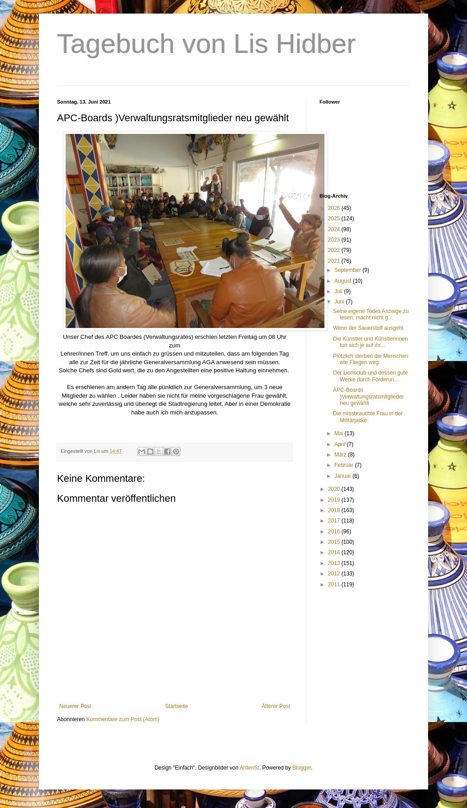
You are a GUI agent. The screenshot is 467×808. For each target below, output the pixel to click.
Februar (344, 465)
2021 (335, 261)
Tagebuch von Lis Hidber (206, 44)
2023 (335, 240)
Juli (339, 291)
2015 (335, 542)
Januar (343, 476)
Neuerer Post (75, 706)
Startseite (176, 706)
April (340, 444)
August (343, 281)
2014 (335, 552)
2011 (335, 584)
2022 (335, 250)
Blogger (301, 768)
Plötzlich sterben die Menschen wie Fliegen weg (370, 359)
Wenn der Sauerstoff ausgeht (368, 328)
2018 (335, 510)
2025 (335, 218)
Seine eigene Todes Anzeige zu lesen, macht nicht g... (371, 314)
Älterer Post (276, 706)
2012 (335, 573)
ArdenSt (249, 768)
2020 (335, 489)
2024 (335, 229)
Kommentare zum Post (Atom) (122, 719)
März (341, 455)
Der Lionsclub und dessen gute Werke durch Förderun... (370, 376)
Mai (339, 433)
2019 (335, 500)
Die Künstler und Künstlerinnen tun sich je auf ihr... (370, 342)
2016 (335, 531)
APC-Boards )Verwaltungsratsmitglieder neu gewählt (368, 396)
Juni (340, 302)
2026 (335, 208)
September (348, 270)
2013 (335, 563)
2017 (335, 521)
